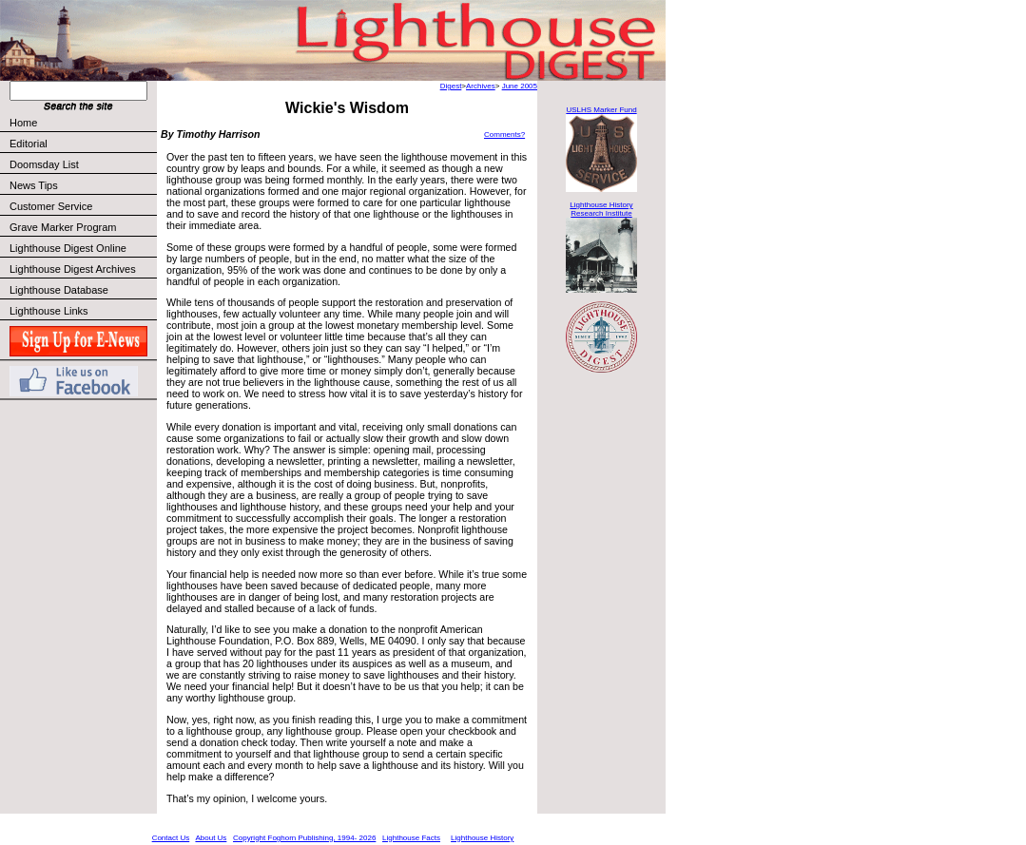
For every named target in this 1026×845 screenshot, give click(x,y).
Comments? (504, 134)
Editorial (82, 143)
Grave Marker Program (63, 227)
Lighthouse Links (49, 311)
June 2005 (519, 86)
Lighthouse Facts (411, 838)
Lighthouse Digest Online (68, 248)
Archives (480, 86)
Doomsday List (44, 164)
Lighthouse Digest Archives (73, 269)
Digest (451, 86)
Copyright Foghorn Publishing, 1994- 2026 (304, 838)
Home (23, 122)
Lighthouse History (482, 838)
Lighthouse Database (59, 290)
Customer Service (82, 206)
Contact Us (171, 838)
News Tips (34, 185)
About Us (210, 838)
